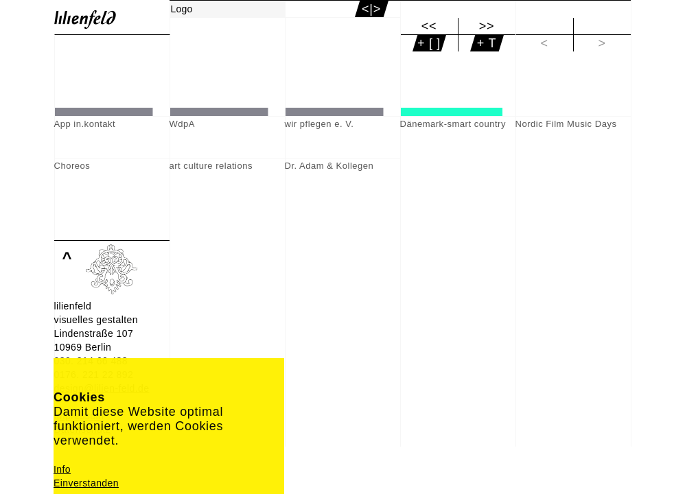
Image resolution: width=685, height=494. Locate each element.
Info (62, 469)
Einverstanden (86, 483)
